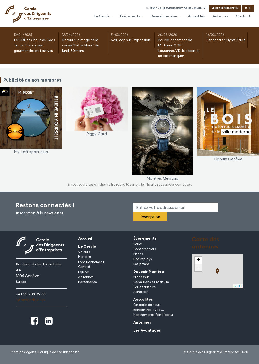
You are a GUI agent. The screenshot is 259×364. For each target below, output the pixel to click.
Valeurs (84, 252)
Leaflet (238, 286)
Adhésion (140, 292)
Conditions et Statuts (151, 282)
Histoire (84, 257)
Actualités (196, 16)
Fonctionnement (91, 262)
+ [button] (198, 260)
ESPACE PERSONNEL (225, 7)
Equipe (83, 272)
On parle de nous (146, 304)
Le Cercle (101, 16)
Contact (243, 16)
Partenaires (87, 282)
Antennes (220, 16)
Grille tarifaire (144, 287)
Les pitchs (141, 264)
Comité (84, 266)
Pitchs (138, 254)
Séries (138, 244)
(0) (248, 7)
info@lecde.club (30, 299)
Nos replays (142, 259)
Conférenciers (144, 249)
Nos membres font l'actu (153, 314)
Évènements (130, 16)
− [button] (198, 267)
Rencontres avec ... (148, 310)
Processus (141, 277)
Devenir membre (163, 16)
